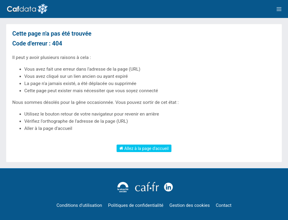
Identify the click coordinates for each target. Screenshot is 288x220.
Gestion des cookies (189, 205)
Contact (223, 205)
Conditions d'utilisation (79, 205)
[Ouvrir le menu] (279, 9)
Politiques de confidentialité (136, 205)
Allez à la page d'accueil (143, 148)
